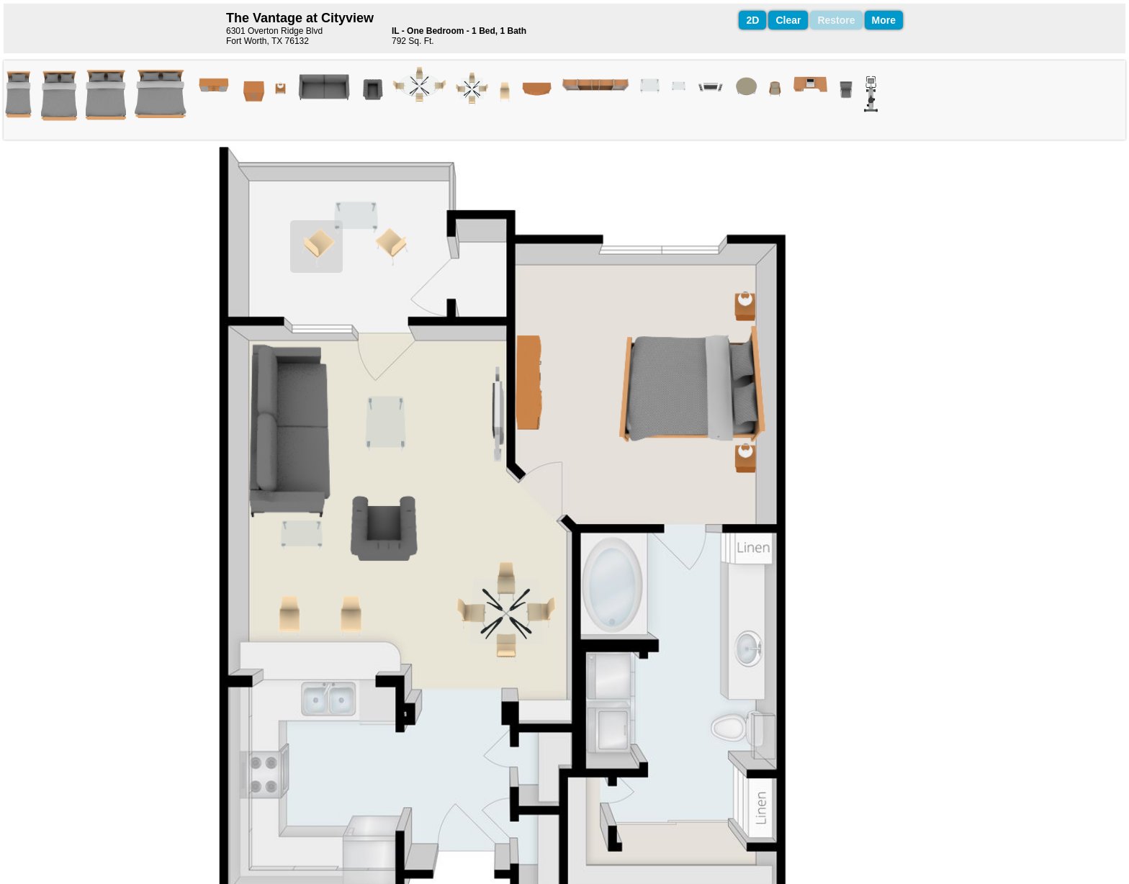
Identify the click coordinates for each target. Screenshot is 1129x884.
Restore (836, 20)
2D (752, 20)
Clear (788, 20)
